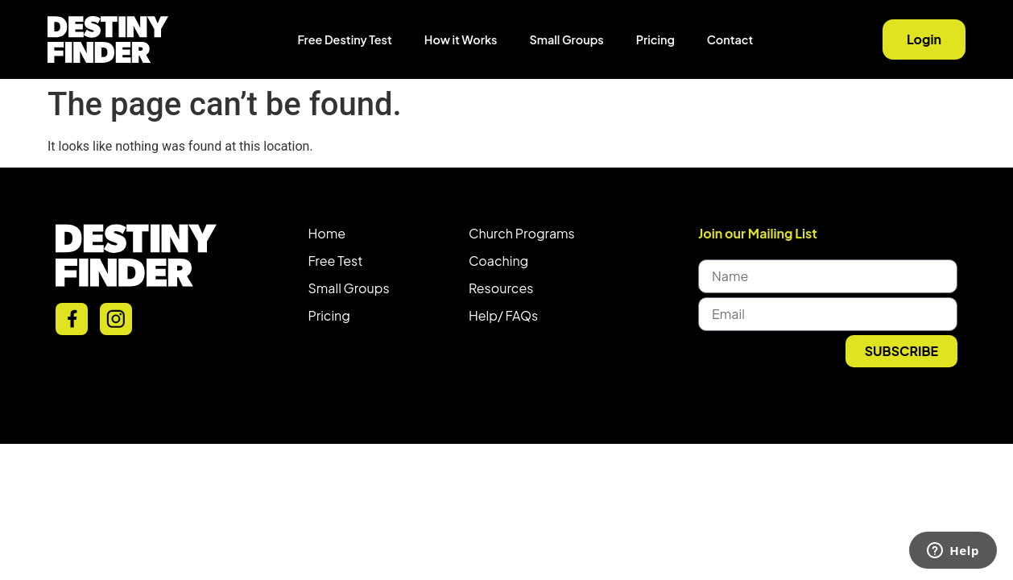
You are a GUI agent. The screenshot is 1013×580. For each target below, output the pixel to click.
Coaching (498, 260)
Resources (501, 288)
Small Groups (566, 39)
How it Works (461, 39)
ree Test (338, 260)
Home (327, 233)
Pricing (655, 39)
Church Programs (522, 233)
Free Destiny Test (345, 39)
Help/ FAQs (503, 315)
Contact (730, 39)
